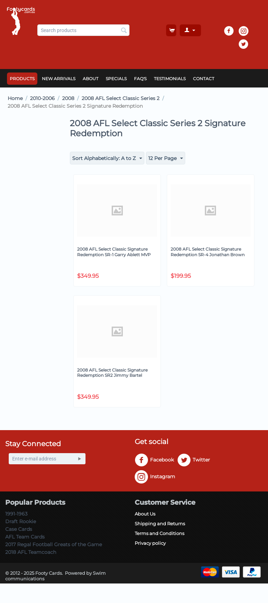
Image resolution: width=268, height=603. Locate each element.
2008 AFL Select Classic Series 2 (120, 98)
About (90, 78)
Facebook (154, 460)
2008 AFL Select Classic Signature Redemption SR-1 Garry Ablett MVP (114, 251)
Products (22, 78)
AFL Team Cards (25, 537)
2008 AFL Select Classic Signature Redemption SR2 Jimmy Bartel (112, 372)
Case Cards (18, 529)
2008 (68, 98)
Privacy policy (150, 543)
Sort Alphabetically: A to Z (107, 158)
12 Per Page (165, 158)
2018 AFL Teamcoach (30, 552)
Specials (116, 78)
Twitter (193, 460)
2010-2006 (42, 98)
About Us (145, 514)
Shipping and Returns (160, 523)
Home (15, 98)
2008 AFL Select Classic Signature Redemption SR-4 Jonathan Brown (208, 251)
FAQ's (140, 78)
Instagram (155, 476)
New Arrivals (58, 78)
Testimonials (170, 78)
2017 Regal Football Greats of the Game (53, 544)
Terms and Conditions (159, 533)
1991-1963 (16, 514)
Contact (203, 78)
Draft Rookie (20, 521)
